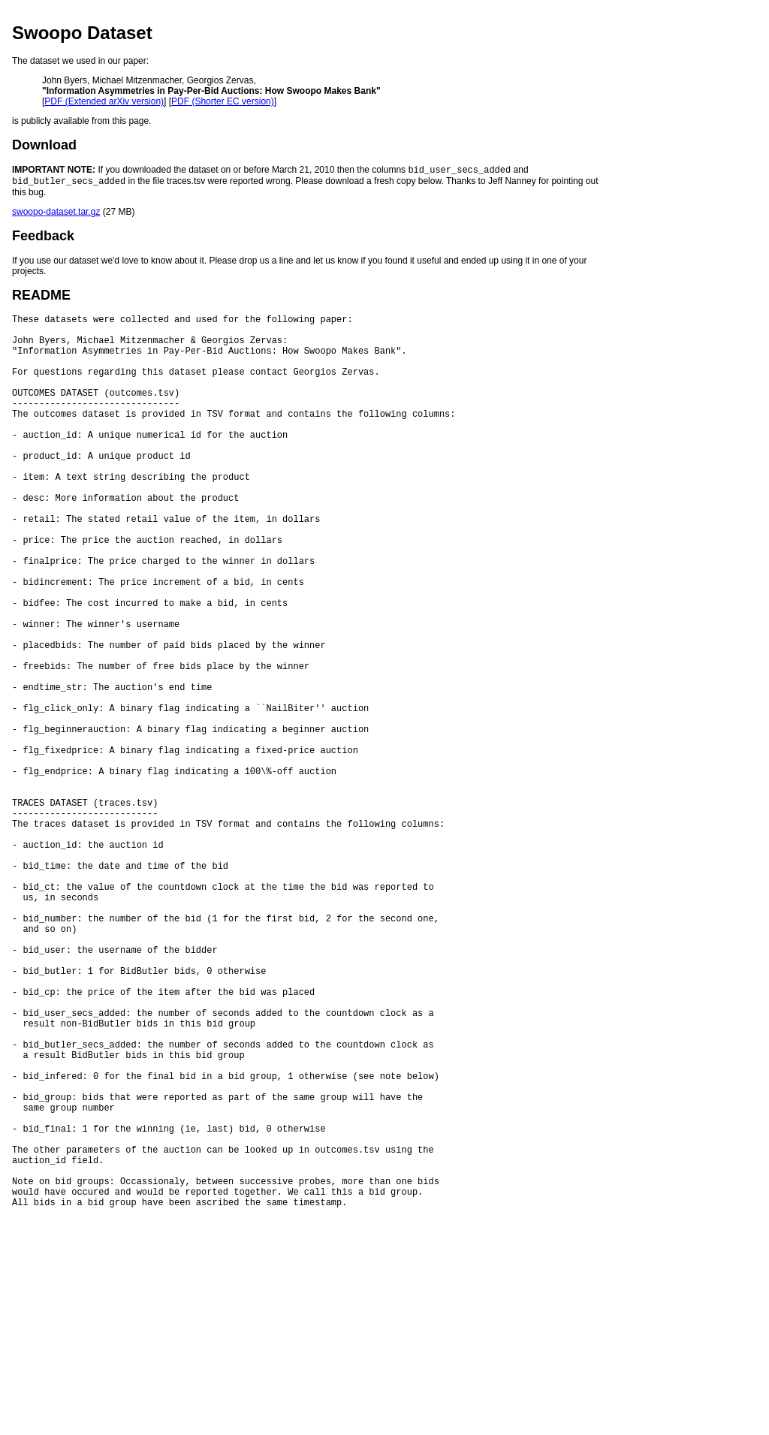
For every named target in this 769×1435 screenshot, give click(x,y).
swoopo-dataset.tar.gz (56, 215)
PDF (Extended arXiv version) (104, 101)
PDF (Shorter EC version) (222, 101)
